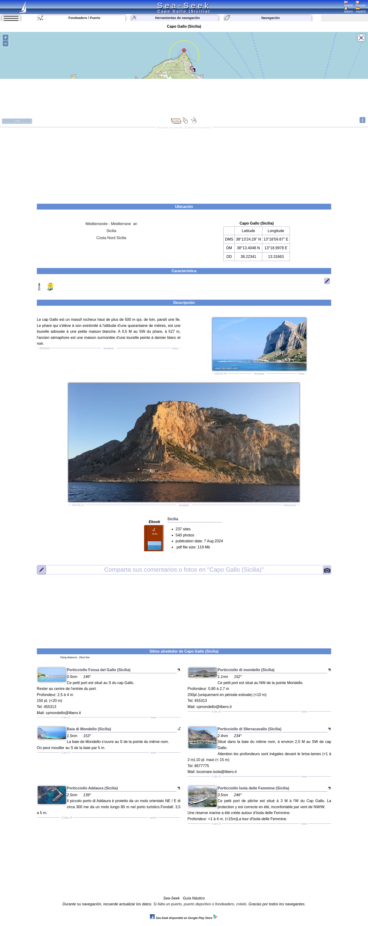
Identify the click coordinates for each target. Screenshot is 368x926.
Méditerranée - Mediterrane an (111, 224)
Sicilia (111, 231)
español (361, 10)
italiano (348, 10)
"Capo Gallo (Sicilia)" (184, 569)
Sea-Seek (184, 5)
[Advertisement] (184, 164)
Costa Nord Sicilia (111, 238)
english (348, 4)
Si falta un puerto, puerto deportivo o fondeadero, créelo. (200, 904)
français (361, 4)
